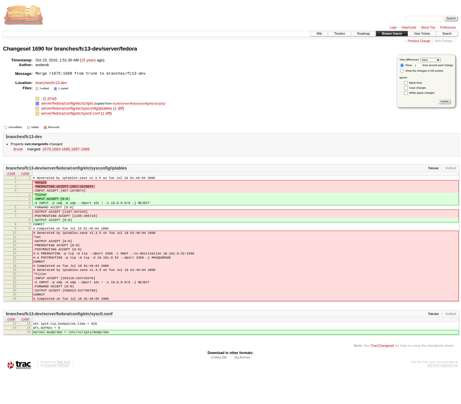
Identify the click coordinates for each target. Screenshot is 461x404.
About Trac (428, 27)
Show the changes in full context (421, 70)
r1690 (25, 174)
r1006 (11, 347)
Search (447, 33)
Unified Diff (219, 388)
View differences (409, 59)
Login (393, 27)
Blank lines (415, 82)
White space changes (422, 92)
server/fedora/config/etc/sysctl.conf (71, 113)
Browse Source (392, 33)
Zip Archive (242, 388)
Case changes (417, 87)
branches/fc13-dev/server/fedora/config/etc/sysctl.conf (59, 341)
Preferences (448, 27)
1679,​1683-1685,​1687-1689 (65, 149)
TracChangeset (382, 376)
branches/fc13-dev (51, 83)
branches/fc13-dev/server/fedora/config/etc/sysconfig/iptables (66, 168)
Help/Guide (409, 27)
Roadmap (363, 33)
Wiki (319, 33)
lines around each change (433, 65)
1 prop (49, 98)
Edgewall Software (57, 396)
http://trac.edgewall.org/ (442, 396)
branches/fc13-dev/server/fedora (95, 49)
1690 (38, 49)
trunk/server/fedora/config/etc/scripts (138, 103)
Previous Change (419, 41)
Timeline (339, 33)
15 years (88, 60)
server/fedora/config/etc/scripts (67, 103)
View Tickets (422, 33)
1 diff (118, 108)
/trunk (18, 149)
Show (406, 65)
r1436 (11, 174)
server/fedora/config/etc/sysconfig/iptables (77, 108)
